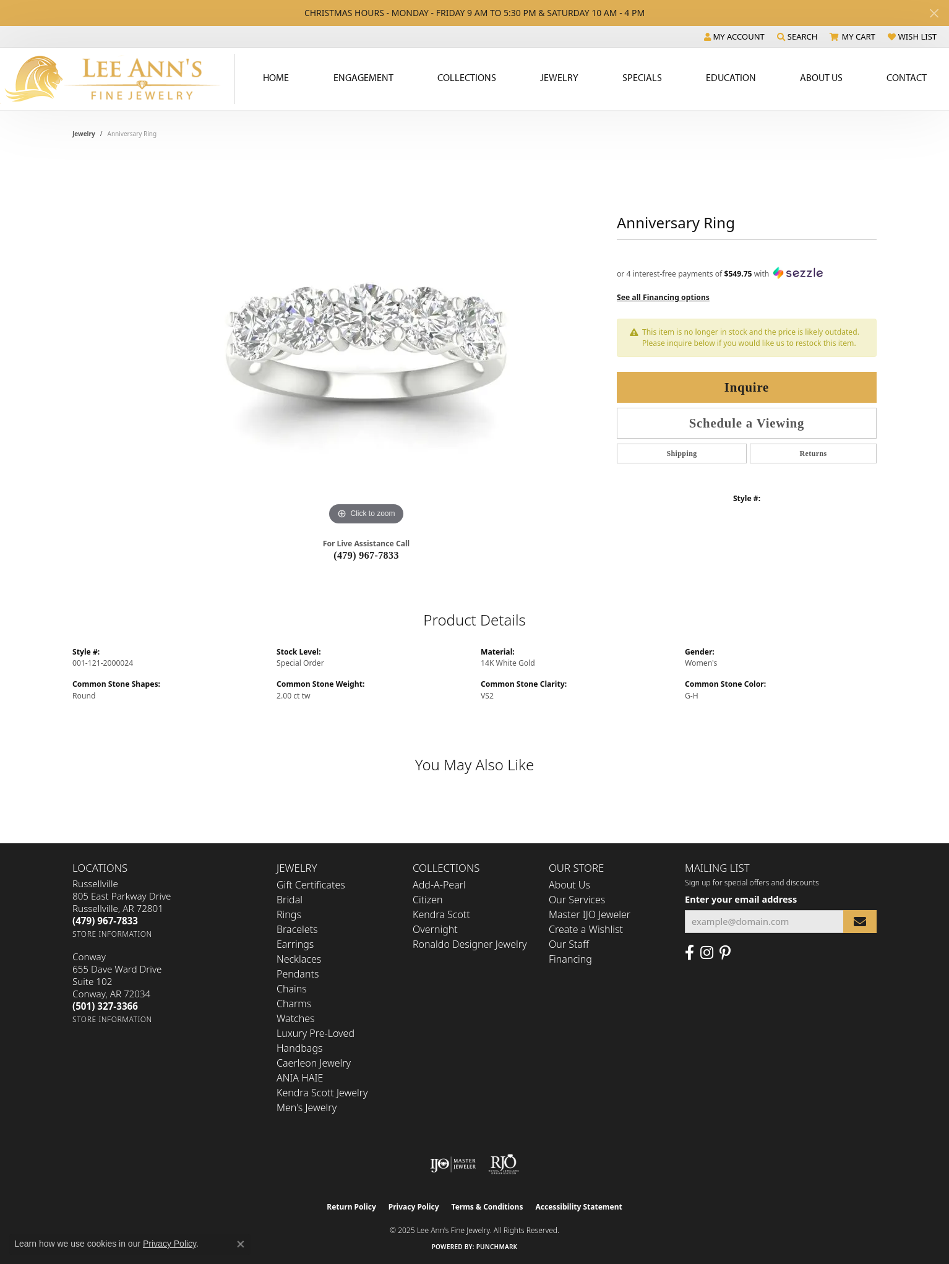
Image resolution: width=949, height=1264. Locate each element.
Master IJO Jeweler (589, 914)
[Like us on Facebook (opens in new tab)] (689, 952)
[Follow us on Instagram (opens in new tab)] (706, 952)
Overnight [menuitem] (435, 929)
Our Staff (569, 944)
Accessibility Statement (578, 1207)
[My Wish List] (912, 36)
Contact (907, 77)
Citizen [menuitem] (428, 899)
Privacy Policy (414, 1207)
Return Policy (351, 1207)
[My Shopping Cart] (852, 36)
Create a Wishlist (586, 929)
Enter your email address (741, 899)
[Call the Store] (105, 920)
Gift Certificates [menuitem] (311, 885)
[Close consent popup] (240, 1244)
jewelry (83, 133)
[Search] (797, 36)
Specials (642, 77)
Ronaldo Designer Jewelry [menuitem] (469, 944)
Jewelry (559, 77)
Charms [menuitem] (294, 1003)
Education (731, 77)
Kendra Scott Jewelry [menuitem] (322, 1092)
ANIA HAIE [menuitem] (300, 1078)
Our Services (577, 899)
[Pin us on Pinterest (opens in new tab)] (725, 952)
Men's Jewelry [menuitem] (307, 1107)
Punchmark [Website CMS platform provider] (497, 1246)
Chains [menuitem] (292, 988)
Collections (466, 77)
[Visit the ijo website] (453, 1164)
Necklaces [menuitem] (299, 959)
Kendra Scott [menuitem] (441, 914)
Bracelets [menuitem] (297, 929)
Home (276, 77)
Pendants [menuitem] (298, 974)
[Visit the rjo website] (503, 1164)
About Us (821, 77)
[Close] (934, 13)
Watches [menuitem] (296, 1018)
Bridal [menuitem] (290, 899)
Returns (813, 453)
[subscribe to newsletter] (860, 921)
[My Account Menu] (734, 36)
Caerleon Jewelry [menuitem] (314, 1063)
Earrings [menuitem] (295, 944)
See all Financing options (663, 297)
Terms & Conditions (487, 1207)
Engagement (363, 77)
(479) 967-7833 (366, 555)
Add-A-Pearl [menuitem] (439, 885)
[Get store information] (112, 934)
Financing (570, 959)
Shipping (681, 453)
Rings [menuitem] (289, 914)
